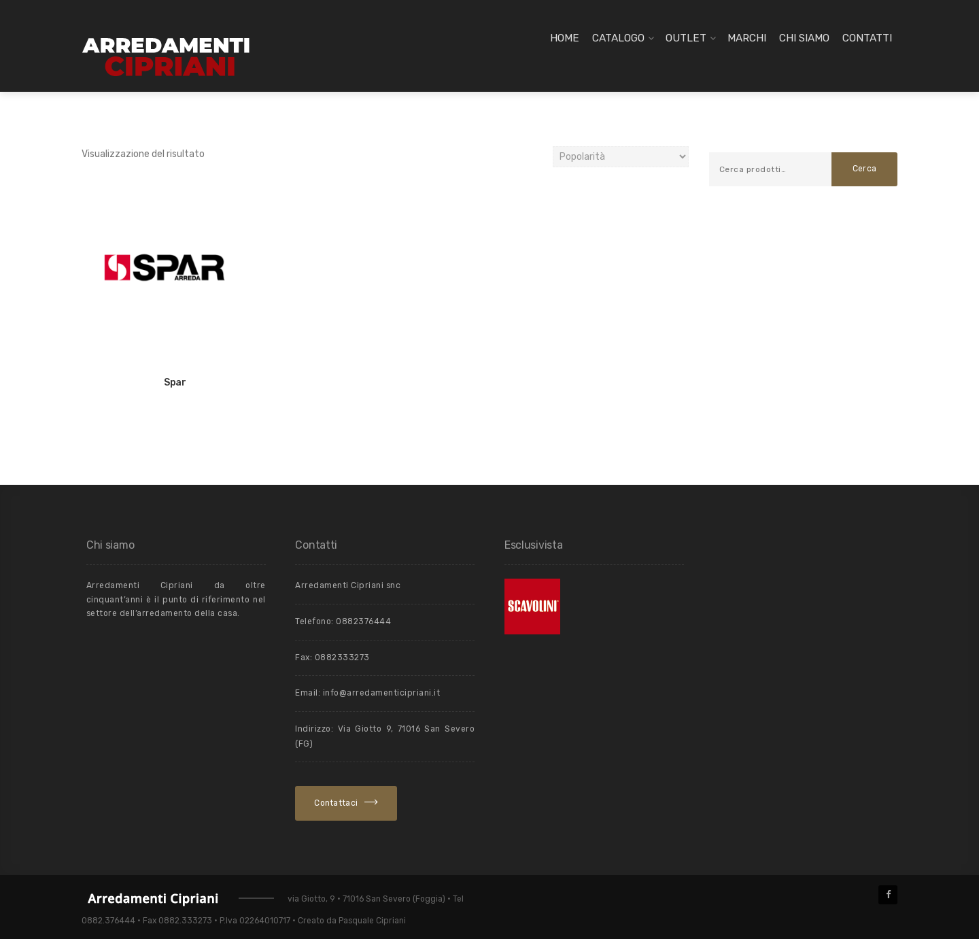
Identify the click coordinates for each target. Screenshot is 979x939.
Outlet (686, 38)
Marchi (746, 38)
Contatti (867, 38)
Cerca (865, 168)
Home (564, 38)
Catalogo (618, 38)
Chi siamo (804, 38)
